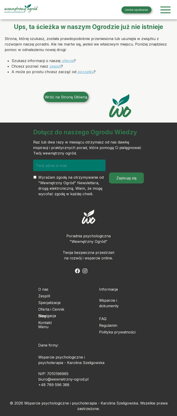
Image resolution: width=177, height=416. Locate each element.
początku (85, 71)
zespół (55, 66)
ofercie (68, 60)
